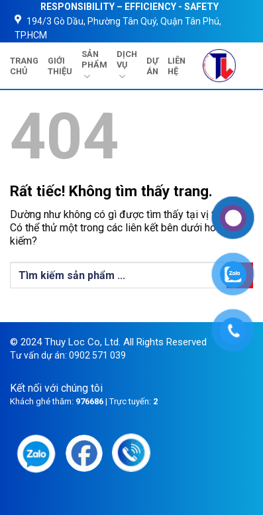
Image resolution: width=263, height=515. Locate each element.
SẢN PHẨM (94, 66)
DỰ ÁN (152, 66)
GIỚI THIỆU (60, 66)
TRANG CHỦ (24, 66)
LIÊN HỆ (176, 66)
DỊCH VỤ (127, 66)
